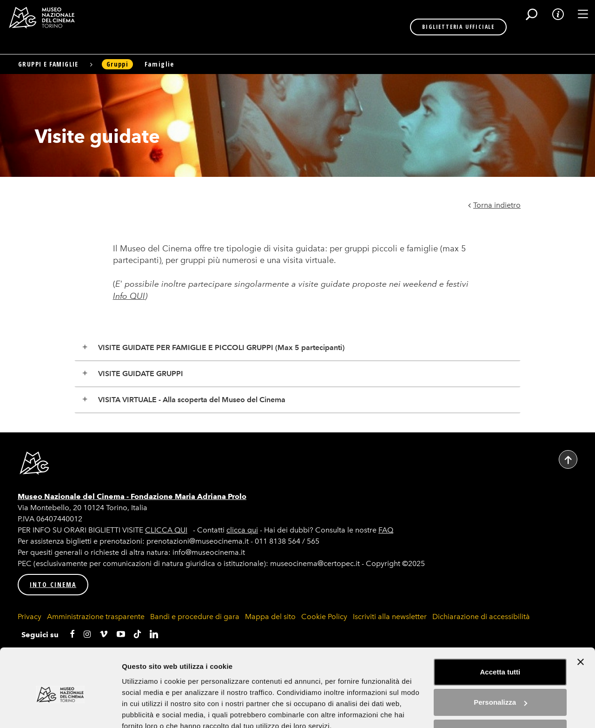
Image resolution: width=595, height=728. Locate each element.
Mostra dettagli (147, 710)
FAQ (385, 530)
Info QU (128, 296)
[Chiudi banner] (580, 620)
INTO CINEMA (53, 584)
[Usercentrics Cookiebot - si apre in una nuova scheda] (60, 710)
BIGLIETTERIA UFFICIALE (427, 27)
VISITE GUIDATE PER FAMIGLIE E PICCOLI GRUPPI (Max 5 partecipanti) (221, 347)
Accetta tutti (500, 630)
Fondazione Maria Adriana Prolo (188, 496)
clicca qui (242, 530)
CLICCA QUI (166, 530)
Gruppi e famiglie (48, 64)
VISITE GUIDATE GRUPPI (140, 373)
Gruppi (117, 64)
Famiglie (159, 64)
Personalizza (500, 660)
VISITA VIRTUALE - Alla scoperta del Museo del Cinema (191, 399)
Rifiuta (500, 691)
